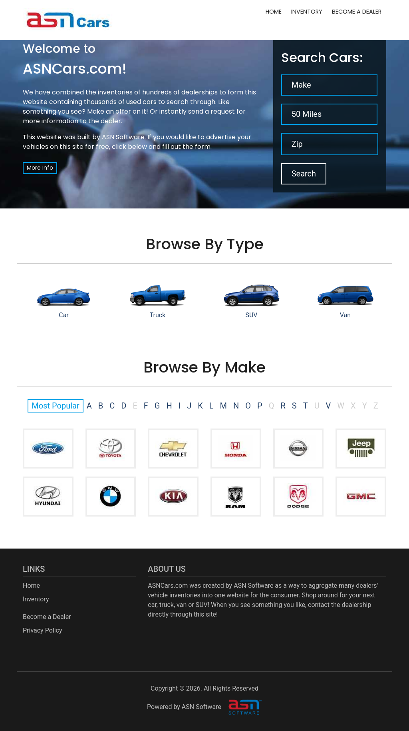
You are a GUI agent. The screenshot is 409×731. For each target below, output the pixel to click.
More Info (40, 168)
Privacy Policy (42, 630)
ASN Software (123, 137)
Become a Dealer (356, 12)
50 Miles (307, 114)
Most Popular (55, 406)
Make (301, 85)
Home (274, 12)
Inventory (306, 12)
